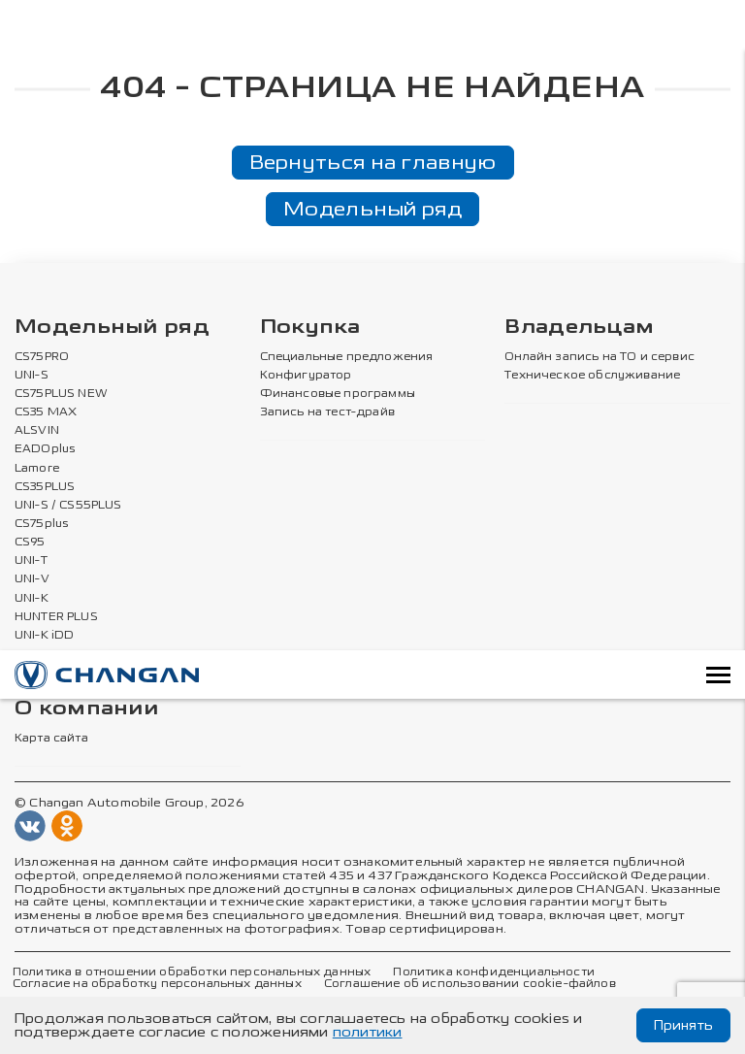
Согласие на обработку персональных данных (157, 984)
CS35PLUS (45, 486)
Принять (683, 1025)
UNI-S (32, 375)
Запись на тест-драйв (327, 412)
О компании (86, 709)
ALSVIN (37, 431)
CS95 (30, 542)
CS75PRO (42, 357)
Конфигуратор (306, 375)
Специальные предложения (347, 357)
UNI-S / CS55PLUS (68, 505)
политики (368, 1032)
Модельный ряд (372, 208)
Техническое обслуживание (592, 375)
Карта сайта (51, 738)
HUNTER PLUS (56, 616)
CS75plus (41, 524)
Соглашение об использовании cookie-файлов (470, 984)
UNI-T (31, 561)
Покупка (310, 327)
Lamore (37, 468)
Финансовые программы (337, 394)
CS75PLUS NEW (61, 394)
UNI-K (32, 598)
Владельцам (579, 327)
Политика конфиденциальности (493, 971)
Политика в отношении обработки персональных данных (192, 971)
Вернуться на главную (373, 162)
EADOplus (45, 449)
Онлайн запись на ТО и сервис (599, 357)
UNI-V (32, 579)
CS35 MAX (46, 412)
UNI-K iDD (45, 636)
